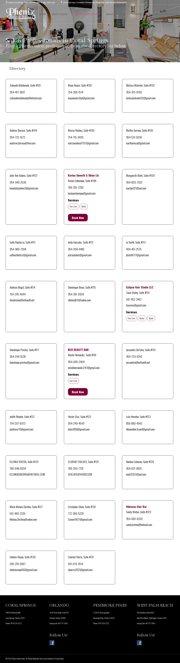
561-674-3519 (75, 564)
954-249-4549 (76, 423)
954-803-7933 (134, 182)
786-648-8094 (18, 468)
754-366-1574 (75, 92)
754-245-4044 (18, 294)
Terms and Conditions (47, 658)
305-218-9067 (18, 564)
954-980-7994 (18, 249)
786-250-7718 (75, 468)
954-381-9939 (76, 294)
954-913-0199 (134, 92)
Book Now (78, 217)
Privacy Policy (59, 658)
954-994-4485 (76, 249)
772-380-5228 (76, 513)
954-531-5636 (134, 137)
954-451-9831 (17, 92)
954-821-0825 (134, 468)
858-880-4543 (134, 423)
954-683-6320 (134, 518)
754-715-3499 (75, 137)
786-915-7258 (75, 187)
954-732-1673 (17, 137)
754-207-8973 (17, 423)
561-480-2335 (17, 513)
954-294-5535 (18, 356)
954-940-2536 (18, 182)
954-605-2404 (76, 361)
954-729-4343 (134, 356)
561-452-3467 (134, 299)
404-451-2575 (134, 249)
